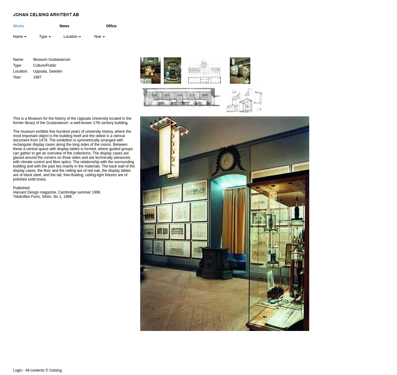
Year (99, 36)
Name (20, 36)
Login (17, 370)
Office (111, 26)
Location (73, 36)
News (64, 26)
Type (45, 36)
